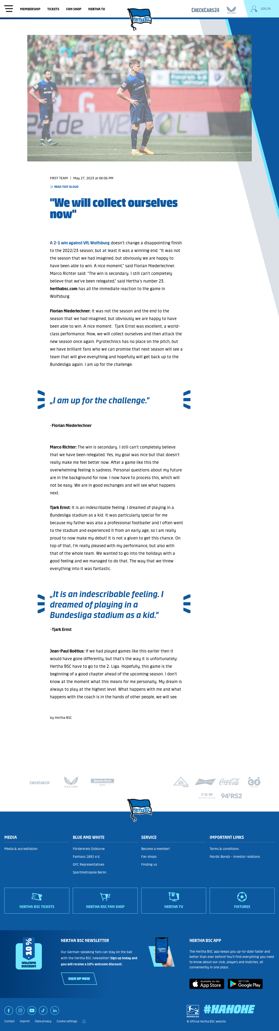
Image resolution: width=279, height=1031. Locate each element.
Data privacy (43, 1021)
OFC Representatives (88, 864)
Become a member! (155, 849)
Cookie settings (67, 1021)
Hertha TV (96, 9)
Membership (30, 9)
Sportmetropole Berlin (89, 872)
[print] (84, 1021)
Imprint (25, 1021)
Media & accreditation (20, 849)
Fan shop (73, 9)
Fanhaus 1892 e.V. (86, 857)
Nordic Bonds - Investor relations (235, 857)
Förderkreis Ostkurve (89, 849)
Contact (9, 1021)
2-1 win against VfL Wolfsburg (82, 242)
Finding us (149, 864)
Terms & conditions (224, 849)
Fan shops (149, 857)
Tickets (53, 9)
